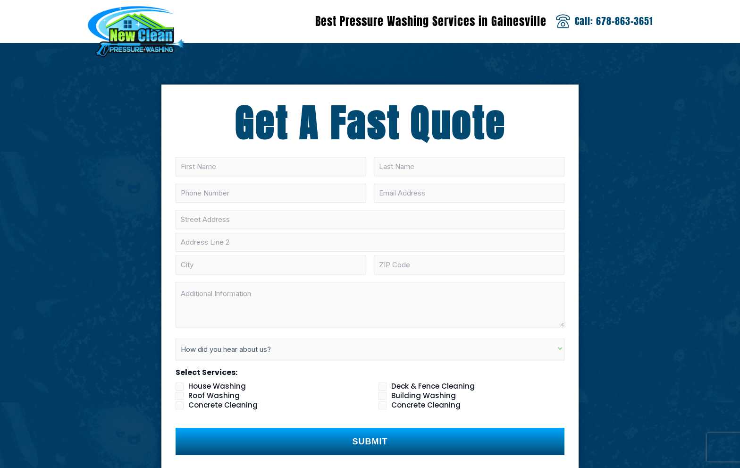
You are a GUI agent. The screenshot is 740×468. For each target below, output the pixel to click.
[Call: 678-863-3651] (563, 21)
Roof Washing (214, 395)
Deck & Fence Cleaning (433, 386)
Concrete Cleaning (223, 405)
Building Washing (423, 395)
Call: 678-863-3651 (614, 21)
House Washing (217, 386)
